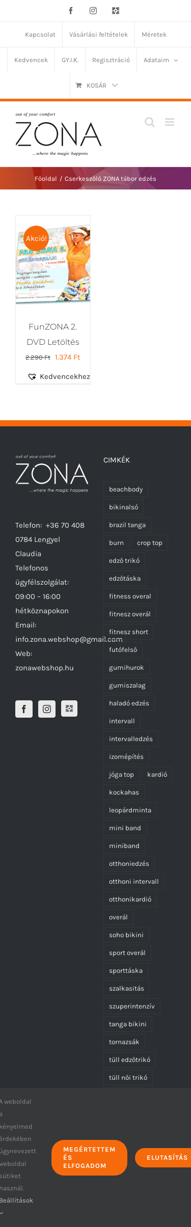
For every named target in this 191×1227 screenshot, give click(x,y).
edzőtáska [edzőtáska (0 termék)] (125, 578)
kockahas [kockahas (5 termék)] (124, 792)
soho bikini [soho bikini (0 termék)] (126, 935)
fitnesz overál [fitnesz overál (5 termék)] (130, 614)
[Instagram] (47, 709)
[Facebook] (24, 709)
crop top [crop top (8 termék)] (149, 543)
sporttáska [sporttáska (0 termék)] (126, 970)
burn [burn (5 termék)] (116, 543)
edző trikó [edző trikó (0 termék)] (124, 560)
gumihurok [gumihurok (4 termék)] (126, 667)
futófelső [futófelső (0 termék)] (123, 649)
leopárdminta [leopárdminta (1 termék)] (130, 810)
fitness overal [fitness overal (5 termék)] (130, 596)
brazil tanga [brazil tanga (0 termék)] (127, 525)
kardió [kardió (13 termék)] (157, 774)
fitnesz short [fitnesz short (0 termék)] (128, 632)
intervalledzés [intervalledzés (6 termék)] (131, 739)
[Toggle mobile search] (150, 122)
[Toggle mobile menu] (170, 122)
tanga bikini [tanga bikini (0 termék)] (128, 1024)
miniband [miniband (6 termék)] (124, 846)
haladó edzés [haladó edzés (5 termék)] (129, 703)
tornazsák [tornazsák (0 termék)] (124, 1042)
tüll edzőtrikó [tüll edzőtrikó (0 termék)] (129, 1060)
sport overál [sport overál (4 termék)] (127, 953)
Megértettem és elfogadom (89, 1157)
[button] (64, 376)
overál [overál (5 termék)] (118, 917)
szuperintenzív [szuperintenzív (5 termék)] (132, 1006)
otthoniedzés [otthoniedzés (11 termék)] (129, 863)
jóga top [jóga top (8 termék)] (121, 774)
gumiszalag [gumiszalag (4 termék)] (127, 685)
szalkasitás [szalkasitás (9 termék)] (126, 988)
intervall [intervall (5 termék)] (122, 721)
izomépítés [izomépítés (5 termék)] (126, 756)
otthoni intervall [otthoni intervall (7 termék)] (134, 881)
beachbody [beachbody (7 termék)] (126, 489)
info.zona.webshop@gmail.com (69, 639)
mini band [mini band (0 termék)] (125, 828)
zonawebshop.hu (44, 667)
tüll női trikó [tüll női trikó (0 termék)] (128, 1077)
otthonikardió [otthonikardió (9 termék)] (130, 899)
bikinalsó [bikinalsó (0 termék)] (123, 507)
